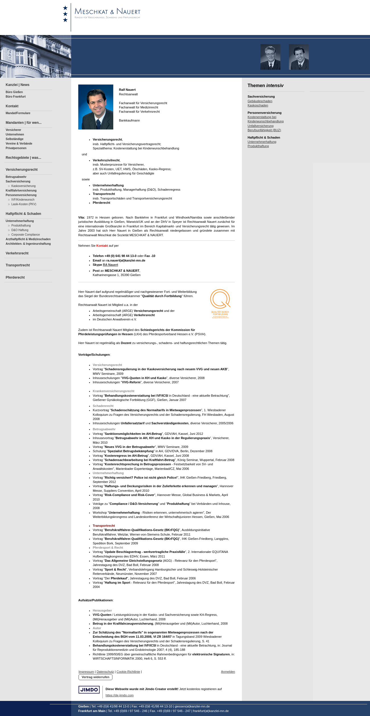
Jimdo (89, 690)
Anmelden (228, 671)
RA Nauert (110, 264)
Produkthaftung (258, 146)
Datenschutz (105, 671)
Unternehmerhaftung (262, 141)
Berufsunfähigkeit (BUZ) (264, 130)
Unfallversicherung (261, 125)
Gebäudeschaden (260, 101)
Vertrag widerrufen (95, 677)
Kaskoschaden (258, 105)
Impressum (86, 671)
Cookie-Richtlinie (128, 671)
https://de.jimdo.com (119, 695)
